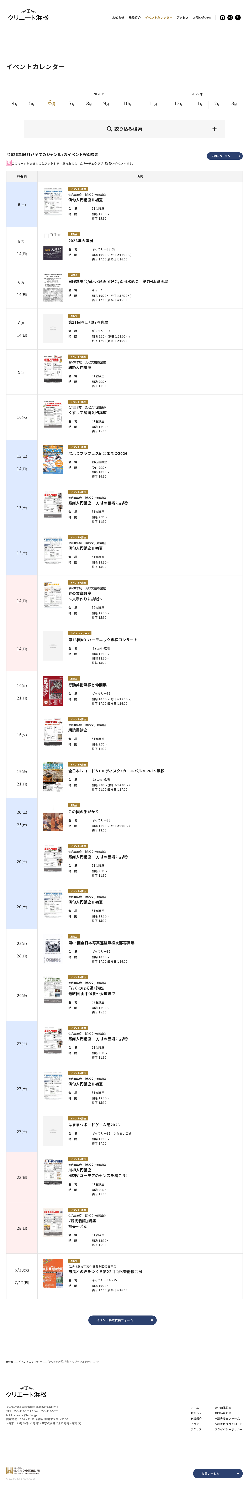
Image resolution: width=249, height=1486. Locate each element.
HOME (10, 1361)
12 (178, 103)
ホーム (195, 1408)
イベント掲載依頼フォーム (126, 1320)
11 (153, 103)
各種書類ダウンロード (228, 1424)
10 (127, 103)
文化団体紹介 (223, 1408)
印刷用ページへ (227, 156)
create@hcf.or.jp (25, 1415)
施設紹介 (135, 17)
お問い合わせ (202, 17)
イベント (159, 17)
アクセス (183, 17)
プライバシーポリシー (228, 1429)
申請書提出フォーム (227, 1418)
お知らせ (118, 17)
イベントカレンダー (30, 1361)
